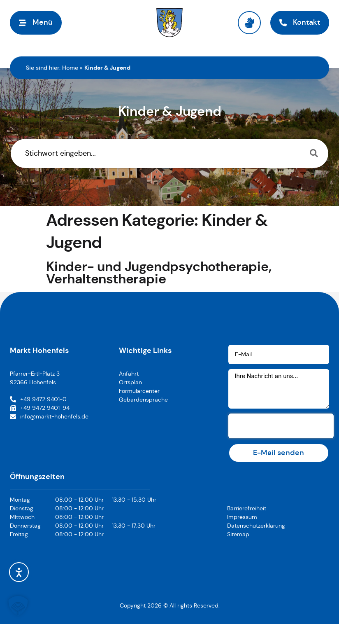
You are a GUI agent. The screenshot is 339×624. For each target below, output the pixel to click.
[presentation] (281, 426)
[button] (36, 22)
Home (70, 67)
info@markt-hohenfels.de (54, 416)
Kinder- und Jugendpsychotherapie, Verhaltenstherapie (158, 272)
